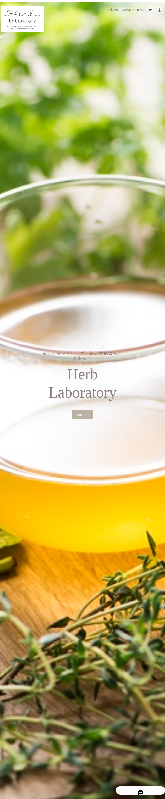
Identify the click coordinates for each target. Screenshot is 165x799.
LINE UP (82, 413)
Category (128, 7)
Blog (140, 7)
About (113, 7)
